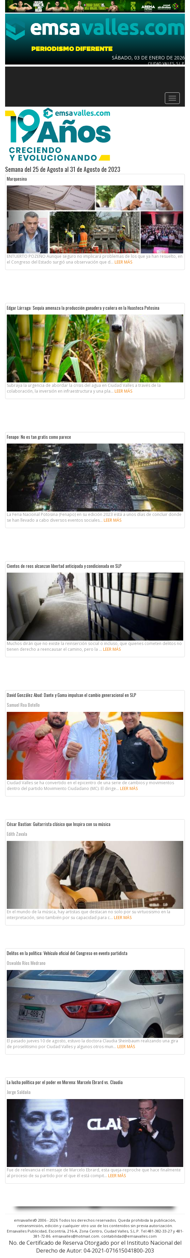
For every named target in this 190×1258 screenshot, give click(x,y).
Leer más (123, 262)
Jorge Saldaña (19, 1092)
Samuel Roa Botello (23, 704)
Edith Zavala (17, 833)
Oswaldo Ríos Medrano (26, 962)
